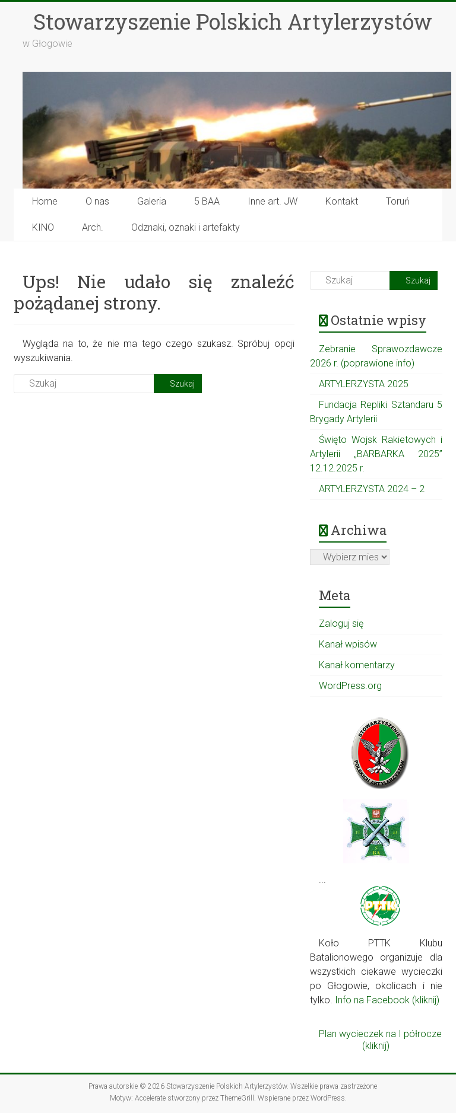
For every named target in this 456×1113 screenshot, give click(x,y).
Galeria (151, 201)
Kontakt (341, 201)
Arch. (92, 227)
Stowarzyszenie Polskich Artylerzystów (232, 21)
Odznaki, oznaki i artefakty (185, 227)
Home (45, 201)
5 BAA (207, 201)
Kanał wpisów (348, 644)
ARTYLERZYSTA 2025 (363, 384)
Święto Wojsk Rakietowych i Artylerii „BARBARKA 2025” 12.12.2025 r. (376, 454)
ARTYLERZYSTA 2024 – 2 (372, 489)
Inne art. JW (272, 201)
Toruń (398, 201)
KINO (43, 227)
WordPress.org (350, 685)
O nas (97, 201)
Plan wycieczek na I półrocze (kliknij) (380, 1039)
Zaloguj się (341, 623)
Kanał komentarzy (357, 665)
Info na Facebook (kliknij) (387, 1000)
